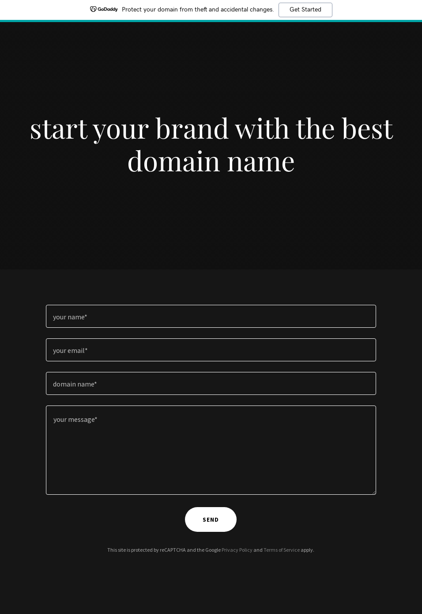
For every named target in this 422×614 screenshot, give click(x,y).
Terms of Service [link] (282, 549)
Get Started (305, 10)
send (211, 519)
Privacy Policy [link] (237, 549)
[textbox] (211, 316)
